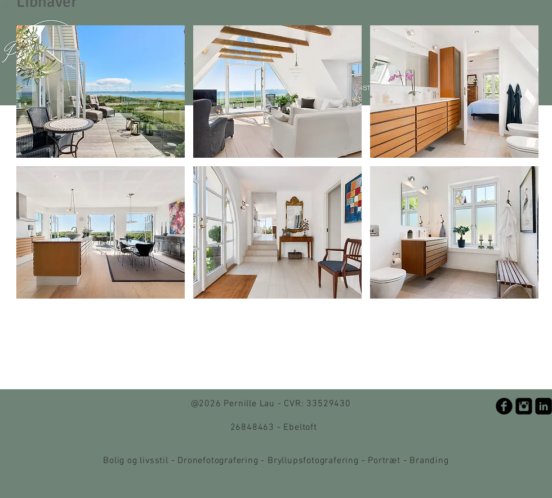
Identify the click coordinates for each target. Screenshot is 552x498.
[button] (100, 91)
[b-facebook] (504, 406)
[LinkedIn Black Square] (543, 406)
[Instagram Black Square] (523, 406)
